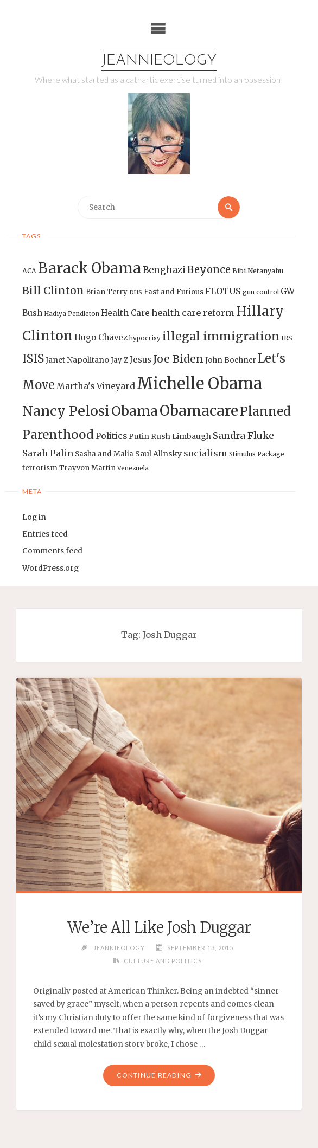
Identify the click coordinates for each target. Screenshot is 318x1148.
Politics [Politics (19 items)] (111, 435)
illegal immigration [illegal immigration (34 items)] (220, 336)
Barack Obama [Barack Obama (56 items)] (89, 268)
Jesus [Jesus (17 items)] (140, 359)
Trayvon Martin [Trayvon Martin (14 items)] (87, 468)
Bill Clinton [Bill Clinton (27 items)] (53, 290)
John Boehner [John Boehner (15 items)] (230, 360)
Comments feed (52, 551)
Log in (34, 517)
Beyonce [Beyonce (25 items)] (209, 269)
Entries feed (45, 534)
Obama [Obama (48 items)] (134, 411)
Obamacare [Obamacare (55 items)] (199, 411)
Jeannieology (159, 61)
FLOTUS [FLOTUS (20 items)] (223, 291)
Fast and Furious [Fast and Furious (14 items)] (173, 291)
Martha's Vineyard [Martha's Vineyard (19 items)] (95, 385)
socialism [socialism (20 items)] (205, 453)
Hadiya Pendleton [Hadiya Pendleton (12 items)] (71, 314)
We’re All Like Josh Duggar (159, 927)
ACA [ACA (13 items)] (29, 271)
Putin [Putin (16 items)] (139, 436)
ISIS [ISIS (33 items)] (33, 358)
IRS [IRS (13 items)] (286, 338)
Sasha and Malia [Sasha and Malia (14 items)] (104, 454)
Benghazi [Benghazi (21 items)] (164, 270)
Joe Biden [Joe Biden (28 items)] (178, 358)
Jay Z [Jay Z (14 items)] (119, 360)
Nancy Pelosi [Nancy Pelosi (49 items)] (66, 411)
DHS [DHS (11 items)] (135, 292)
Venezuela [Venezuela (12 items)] (133, 468)
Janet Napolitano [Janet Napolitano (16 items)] (77, 360)
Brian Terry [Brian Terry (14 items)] (107, 291)
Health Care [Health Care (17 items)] (125, 313)
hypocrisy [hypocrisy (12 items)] (145, 338)
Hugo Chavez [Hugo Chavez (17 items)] (101, 337)
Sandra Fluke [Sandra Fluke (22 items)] (243, 436)
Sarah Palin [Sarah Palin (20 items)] (47, 453)
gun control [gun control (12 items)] (261, 292)
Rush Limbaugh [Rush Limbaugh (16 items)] (181, 436)
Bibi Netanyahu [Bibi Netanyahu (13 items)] (257, 271)
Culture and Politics (163, 960)
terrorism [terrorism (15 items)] (40, 468)
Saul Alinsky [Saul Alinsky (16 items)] (158, 454)
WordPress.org (50, 568)
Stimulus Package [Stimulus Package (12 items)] (256, 454)
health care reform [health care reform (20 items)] (192, 312)
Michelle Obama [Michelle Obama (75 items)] (199, 383)
